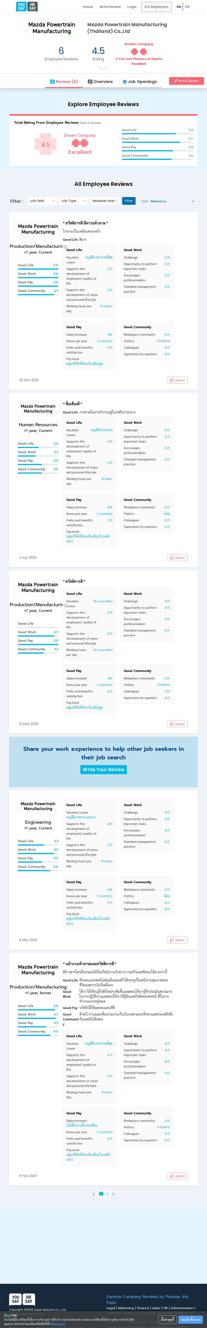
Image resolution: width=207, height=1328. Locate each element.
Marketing (127, 1308)
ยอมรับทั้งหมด (191, 1319)
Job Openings (140, 81)
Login (131, 6)
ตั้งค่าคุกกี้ (167, 1319)
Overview (100, 81)
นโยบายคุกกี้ (57, 1324)
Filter (129, 200)
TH (187, 6)
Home (88, 6)
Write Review (110, 6)
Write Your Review (103, 769)
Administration (183, 1308)
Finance (144, 1308)
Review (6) (64, 81)
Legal (112, 1308)
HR (167, 1308)
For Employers (156, 6)
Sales (157, 1308)
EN (179, 6)
